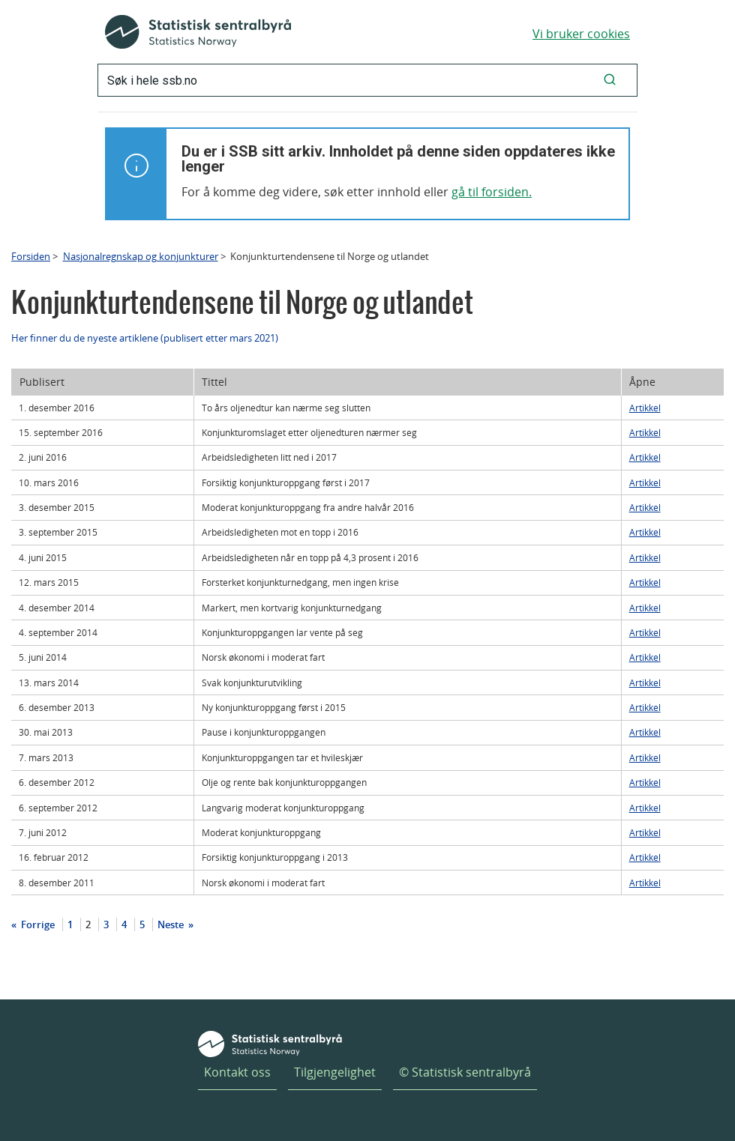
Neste (172, 924)
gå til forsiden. (492, 192)
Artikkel (645, 408)
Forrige (37, 924)
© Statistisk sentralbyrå (465, 1072)
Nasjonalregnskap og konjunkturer (140, 256)
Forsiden (30, 256)
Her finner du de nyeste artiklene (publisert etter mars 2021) (144, 338)
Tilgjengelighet (335, 1072)
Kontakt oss (237, 1072)
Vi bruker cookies (581, 33)
